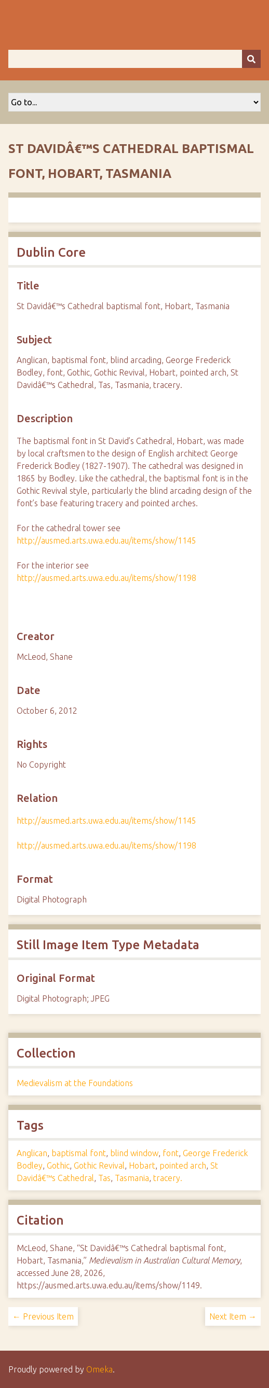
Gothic (58, 1165)
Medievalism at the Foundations (75, 1083)
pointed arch (182, 1165)
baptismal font (78, 1153)
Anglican (32, 1153)
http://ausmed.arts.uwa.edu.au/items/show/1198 (106, 577)
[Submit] (251, 59)
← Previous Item (43, 1316)
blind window (134, 1153)
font (171, 1153)
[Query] (134, 59)
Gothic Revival (99, 1165)
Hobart (142, 1165)
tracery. (167, 1178)
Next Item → (233, 1316)
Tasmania (132, 1178)
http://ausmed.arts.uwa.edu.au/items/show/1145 (106, 540)
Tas (104, 1178)
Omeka (99, 1369)
